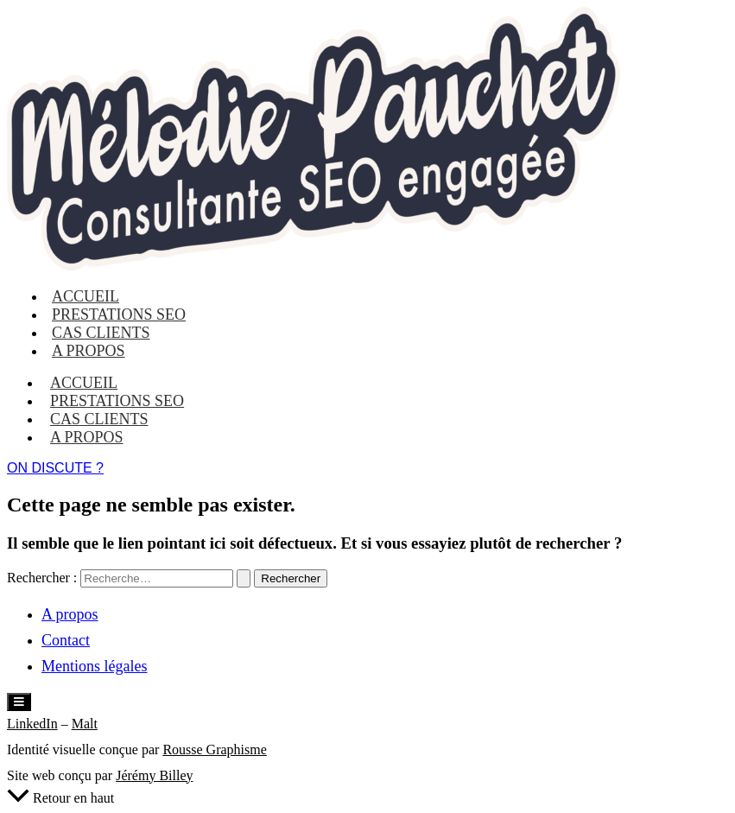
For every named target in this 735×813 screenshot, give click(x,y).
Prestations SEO (117, 401)
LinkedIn (32, 723)
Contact (65, 640)
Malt (85, 723)
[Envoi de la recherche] (243, 578)
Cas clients (99, 419)
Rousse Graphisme (214, 749)
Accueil (83, 382)
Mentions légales (94, 666)
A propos (88, 350)
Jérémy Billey (154, 775)
